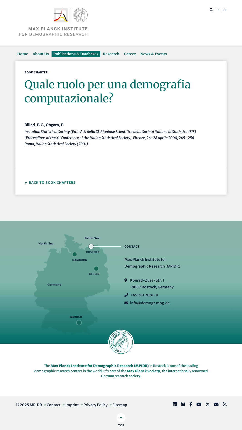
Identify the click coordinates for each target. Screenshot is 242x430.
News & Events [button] (153, 54)
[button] (211, 9)
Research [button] (111, 54)
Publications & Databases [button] (75, 54)
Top (121, 425)
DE (224, 10)
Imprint (72, 405)
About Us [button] (41, 54)
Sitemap (119, 405)
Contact (54, 405)
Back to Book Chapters (52, 183)
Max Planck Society (143, 371)
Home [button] (22, 54)
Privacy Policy (96, 405)
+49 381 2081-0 (144, 295)
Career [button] (130, 54)
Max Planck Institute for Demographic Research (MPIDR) (100, 366)
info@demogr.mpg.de (150, 303)
